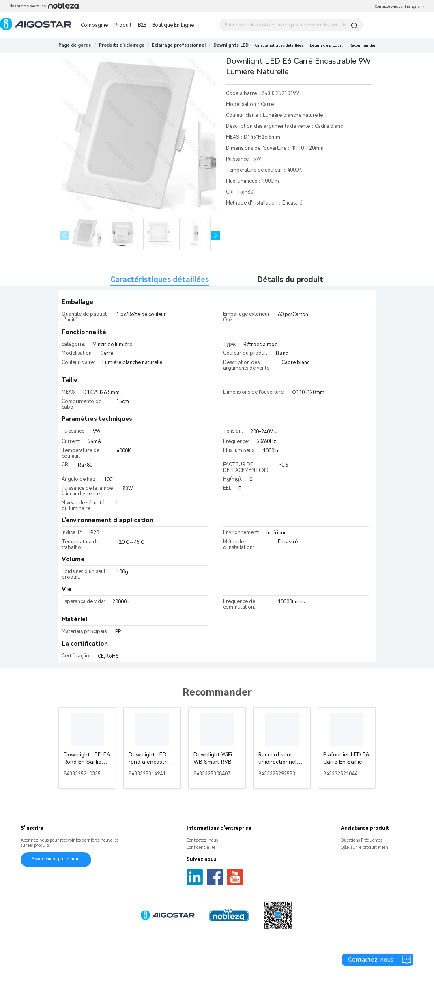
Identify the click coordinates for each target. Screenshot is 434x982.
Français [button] (415, 6)
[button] (215, 235)
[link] (121, 45)
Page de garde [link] (74, 45)
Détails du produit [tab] (290, 279)
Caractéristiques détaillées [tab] (159, 279)
